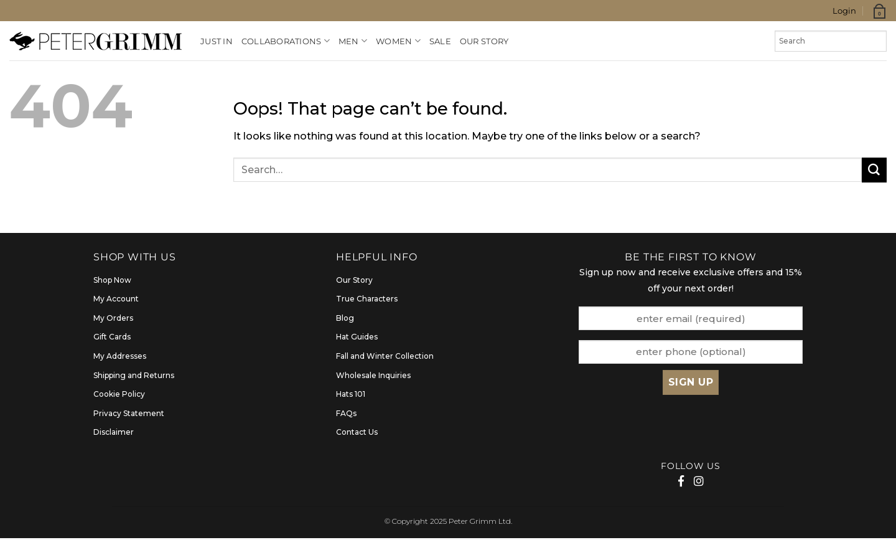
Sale (440, 41)
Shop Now (112, 280)
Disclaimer (113, 432)
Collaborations (285, 41)
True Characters (367, 298)
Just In (216, 41)
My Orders (113, 318)
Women (398, 41)
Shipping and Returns (133, 375)
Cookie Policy (119, 394)
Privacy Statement (128, 413)
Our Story (484, 41)
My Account (116, 298)
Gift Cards (112, 336)
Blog (345, 318)
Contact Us (357, 432)
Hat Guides (357, 336)
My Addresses (119, 356)
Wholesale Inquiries (373, 375)
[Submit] (874, 170)
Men (352, 41)
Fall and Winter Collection (385, 356)
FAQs (346, 413)
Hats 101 (350, 394)
